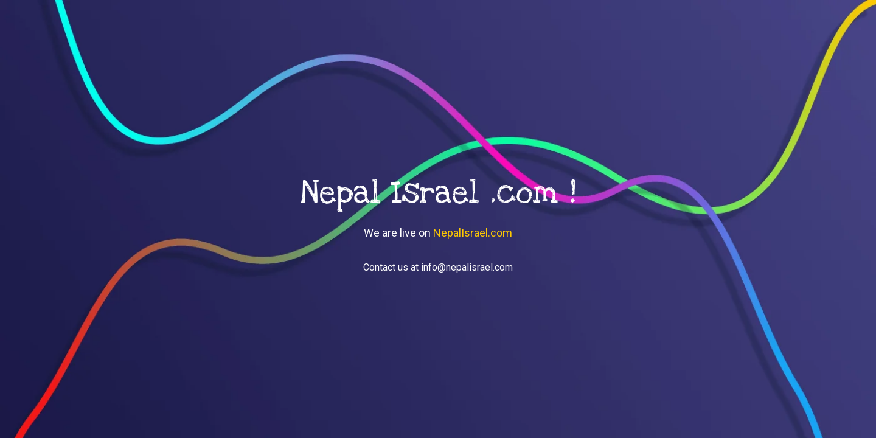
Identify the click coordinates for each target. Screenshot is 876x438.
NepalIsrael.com (472, 232)
